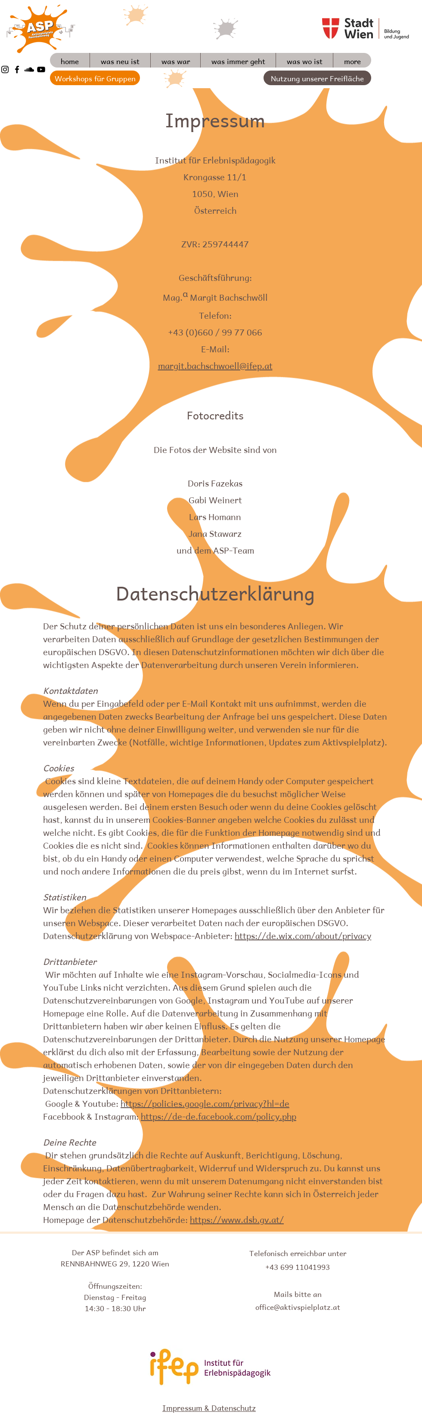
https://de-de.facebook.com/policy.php (218, 1115)
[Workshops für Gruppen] (95, 78)
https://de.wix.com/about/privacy (303, 934)
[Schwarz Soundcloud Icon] (29, 69)
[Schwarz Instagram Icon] (5, 69)
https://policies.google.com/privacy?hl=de (205, 1102)
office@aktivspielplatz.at (297, 1306)
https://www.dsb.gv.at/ (237, 1218)
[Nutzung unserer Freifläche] (317, 78)
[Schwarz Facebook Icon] (17, 69)
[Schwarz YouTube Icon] (41, 69)
